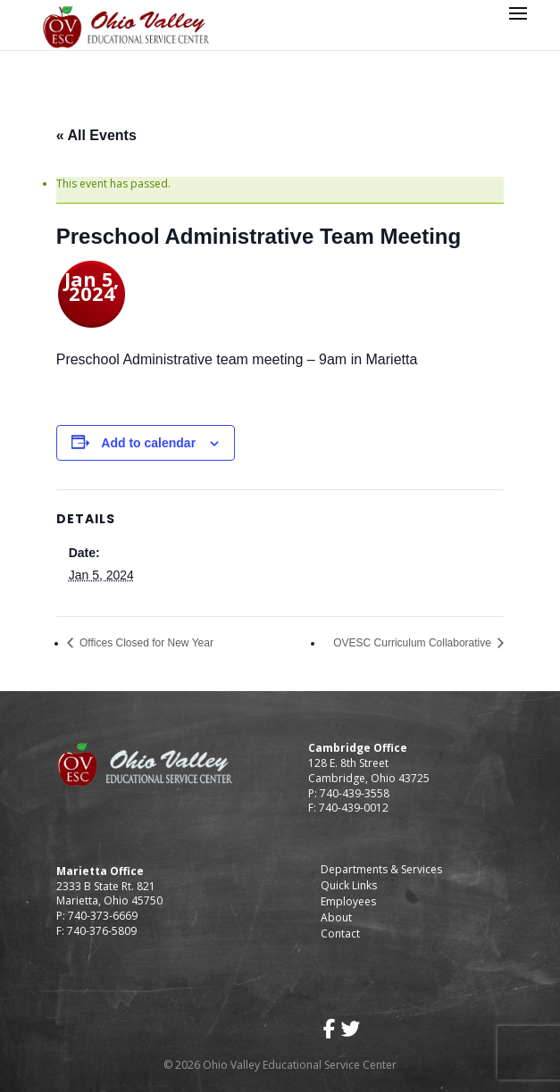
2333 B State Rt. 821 (105, 886)
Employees (348, 901)
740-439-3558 (353, 793)
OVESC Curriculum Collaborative (413, 643)
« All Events (96, 135)
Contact (340, 933)
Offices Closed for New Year (145, 643)
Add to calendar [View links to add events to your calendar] (148, 443)
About (336, 917)
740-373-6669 (103, 915)
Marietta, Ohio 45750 (109, 900)
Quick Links (349, 885)
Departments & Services (381, 869)
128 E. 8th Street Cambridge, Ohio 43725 (369, 770)
